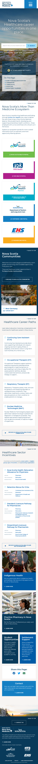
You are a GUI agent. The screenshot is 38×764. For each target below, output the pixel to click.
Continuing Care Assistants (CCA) (24, 490)
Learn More (9, 586)
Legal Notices (8, 760)
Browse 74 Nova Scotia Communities (18, 279)
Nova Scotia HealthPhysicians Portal (19, 198)
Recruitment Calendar (13, 88)
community (8, 52)
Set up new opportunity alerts (21, 70)
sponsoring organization (27, 462)
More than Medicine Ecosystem (16, 80)
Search (32, 45)
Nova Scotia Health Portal (20, 154)
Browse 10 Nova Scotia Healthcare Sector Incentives (20, 546)
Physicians (18, 475)
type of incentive (12, 462)
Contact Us (19, 722)
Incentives (9, 86)
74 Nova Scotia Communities (12, 271)
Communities (10, 82)
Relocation (18, 477)
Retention (18, 492)
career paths (24, 461)
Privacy (16, 760)
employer (30, 52)
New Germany (11, 309)
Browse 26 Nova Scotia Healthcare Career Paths (20, 433)
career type (18, 52)
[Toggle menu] (30, 4)
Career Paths (10, 84)
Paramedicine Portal (19, 240)
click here (10, 50)
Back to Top (32, 103)
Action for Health (14, 117)
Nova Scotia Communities (11, 255)
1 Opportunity (9, 310)
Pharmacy (18, 509)
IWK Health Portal (20, 176)
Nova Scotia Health (20, 479)
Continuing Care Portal (19, 219)
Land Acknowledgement (27, 760)
